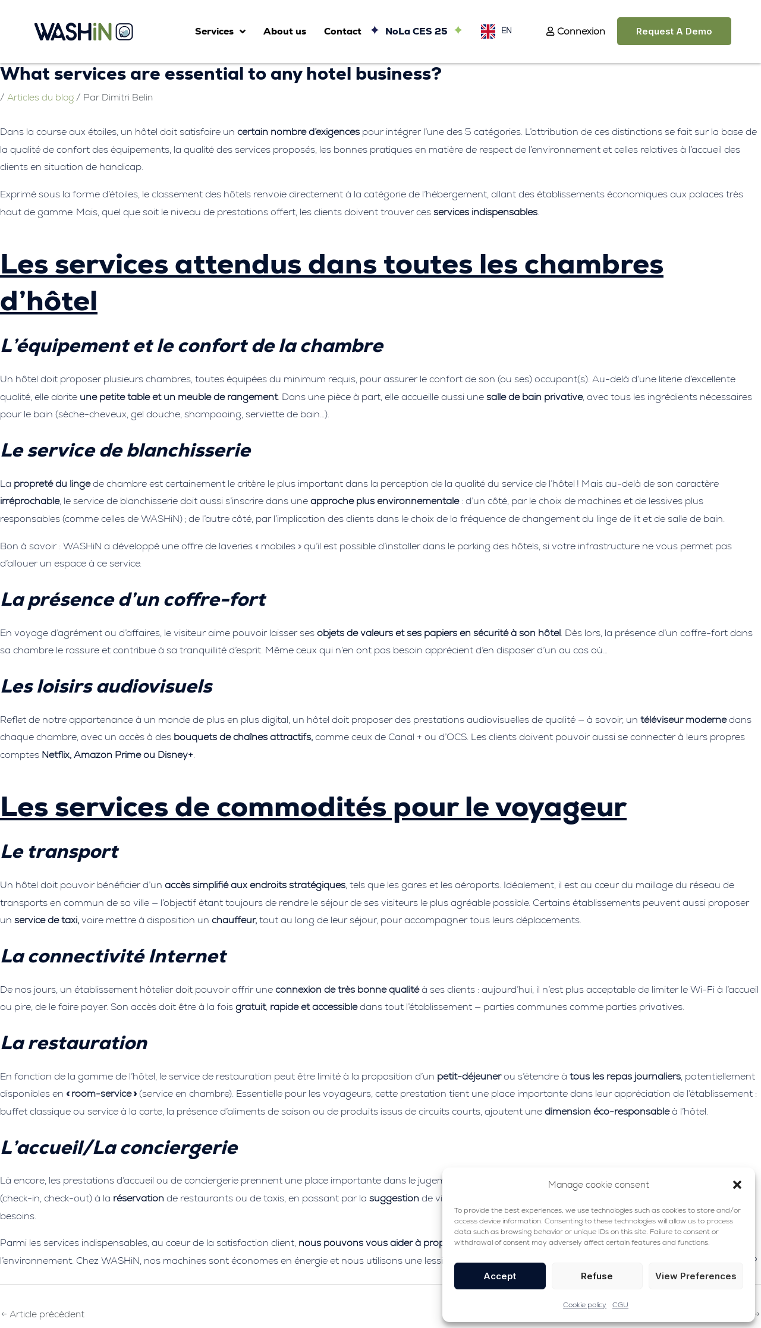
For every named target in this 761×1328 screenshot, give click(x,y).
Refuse (597, 1276)
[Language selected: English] (493, 31)
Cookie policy (584, 1305)
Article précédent (43, 1314)
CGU (620, 1305)
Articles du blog (41, 97)
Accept (499, 1276)
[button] (737, 1185)
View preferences (696, 1276)
